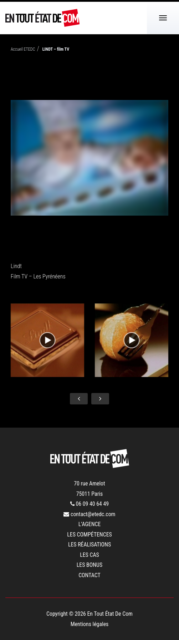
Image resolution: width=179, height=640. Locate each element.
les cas (89, 554)
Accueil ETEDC (23, 49)
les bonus (89, 564)
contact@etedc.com (89, 514)
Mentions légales (90, 624)
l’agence (89, 524)
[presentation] (79, 398)
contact (89, 575)
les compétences (89, 534)
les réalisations (89, 544)
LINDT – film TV (55, 49)
